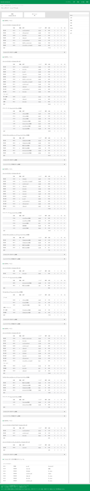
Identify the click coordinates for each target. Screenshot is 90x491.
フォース (24, 74)
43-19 (40, 71)
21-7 (39, 370)
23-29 (40, 143)
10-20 (40, 181)
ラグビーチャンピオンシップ (10, 135)
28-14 (40, 153)
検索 (87, 1)
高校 (78, 1)
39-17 (40, 435)
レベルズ (24, 196)
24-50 (40, 32)
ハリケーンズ (25, 66)
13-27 (40, 300)
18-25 (40, 385)
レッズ (23, 71)
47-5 (39, 223)
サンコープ (50, 466)
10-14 (40, 183)
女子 (71, 33)
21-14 (40, 99)
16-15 (40, 218)
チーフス (24, 35)
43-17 (40, 116)
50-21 (40, 42)
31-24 (40, 84)
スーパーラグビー (7, 25)
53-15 (40, 355)
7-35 (39, 285)
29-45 (40, 79)
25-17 (40, 123)
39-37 (40, 390)
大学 (74, 1)
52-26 (40, 128)
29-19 (40, 118)
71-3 (39, 302)
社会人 (71, 28)
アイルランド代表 (26, 121)
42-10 (40, 242)
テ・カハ (50, 471)
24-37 (40, 178)
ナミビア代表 (25, 302)
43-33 (40, 35)
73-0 (39, 305)
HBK (49, 468)
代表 (71, 22)
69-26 (40, 45)
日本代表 (24, 225)
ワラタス (24, 178)
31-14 (40, 81)
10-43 (40, 148)
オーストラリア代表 (26, 150)
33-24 (40, 150)
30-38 (40, 240)
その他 (82, 1)
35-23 (40, 382)
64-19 (40, 225)
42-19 (40, 76)
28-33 (40, 198)
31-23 (40, 404)
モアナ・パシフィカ (26, 42)
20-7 (39, 368)
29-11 (40, 228)
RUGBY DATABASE (5, 2)
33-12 (40, 338)
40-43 (40, 191)
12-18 (40, 247)
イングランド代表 (26, 126)
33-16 (40, 433)
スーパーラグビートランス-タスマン (12, 442)
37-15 (40, 365)
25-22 (40, 86)
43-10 (40, 89)
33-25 (40, 66)
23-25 (40, 30)
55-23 (40, 402)
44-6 (39, 312)
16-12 (40, 101)
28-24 (40, 310)
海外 (71, 25)
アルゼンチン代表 (26, 140)
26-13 (40, 121)
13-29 (40, 37)
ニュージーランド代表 (15, 108)
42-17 (40, 350)
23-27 (40, 348)
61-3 (39, 360)
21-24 (40, 340)
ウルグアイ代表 (25, 305)
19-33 (40, 126)
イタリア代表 (25, 228)
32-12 (40, 96)
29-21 (40, 447)
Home (2, 5)
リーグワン (68, 1)
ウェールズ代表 (25, 128)
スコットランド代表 (26, 123)
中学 (71, 30)
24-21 (40, 345)
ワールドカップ (6, 292)
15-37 (40, 193)
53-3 (39, 387)
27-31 (40, 245)
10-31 (40, 273)
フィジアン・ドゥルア (27, 45)
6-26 (39, 186)
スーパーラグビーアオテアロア (10, 425)
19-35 (40, 91)
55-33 (40, 74)
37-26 (40, 188)
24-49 (40, 69)
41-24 (40, 140)
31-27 (40, 113)
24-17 (40, 145)
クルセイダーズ (8, 5)
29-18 (40, 40)
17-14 (40, 343)
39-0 (39, 196)
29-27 (40, 206)
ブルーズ (24, 37)
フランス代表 (25, 113)
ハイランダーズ (25, 30)
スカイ (49, 473)
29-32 (40, 201)
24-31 (40, 203)
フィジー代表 (25, 223)
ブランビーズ (25, 32)
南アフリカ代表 (25, 145)
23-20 (40, 283)
